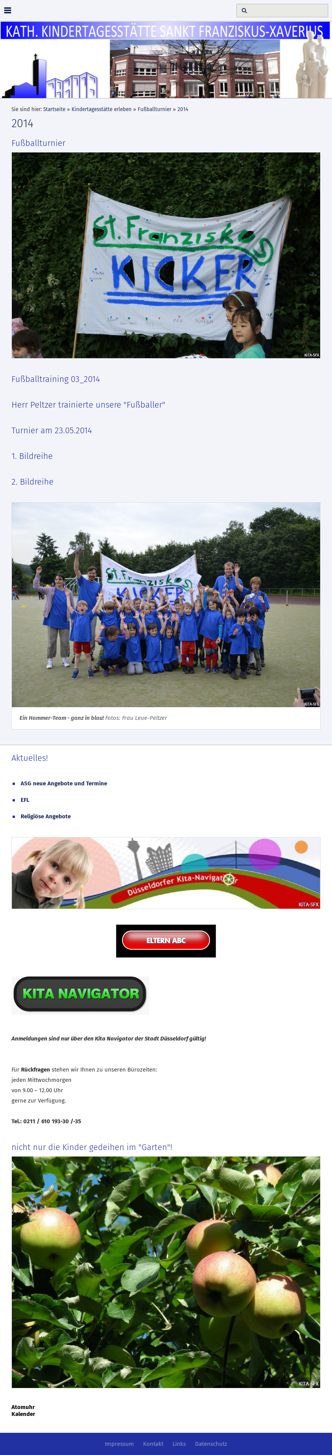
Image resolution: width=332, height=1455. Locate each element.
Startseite (54, 109)
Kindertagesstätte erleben (102, 109)
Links (179, 1443)
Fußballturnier (154, 109)
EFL (25, 799)
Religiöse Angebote (46, 816)
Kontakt (153, 1443)
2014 (182, 109)
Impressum (119, 1443)
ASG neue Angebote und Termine (64, 783)
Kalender (23, 1414)
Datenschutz (211, 1443)
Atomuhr (23, 1407)
